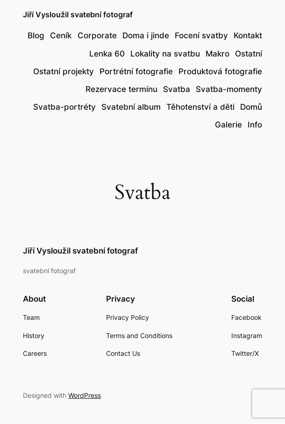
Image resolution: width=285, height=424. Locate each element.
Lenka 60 (107, 53)
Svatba (176, 89)
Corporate (97, 35)
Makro (217, 53)
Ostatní (248, 53)
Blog (36, 35)
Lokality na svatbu (165, 53)
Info (255, 124)
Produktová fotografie (220, 71)
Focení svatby (201, 35)
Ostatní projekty (63, 71)
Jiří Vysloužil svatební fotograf (78, 14)
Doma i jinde (145, 35)
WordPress (84, 395)
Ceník (60, 35)
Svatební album (131, 107)
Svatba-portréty (64, 107)
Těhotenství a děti (200, 107)
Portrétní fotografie (136, 71)
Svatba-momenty (229, 89)
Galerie (228, 124)
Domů (251, 107)
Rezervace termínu (121, 89)
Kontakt (248, 35)
